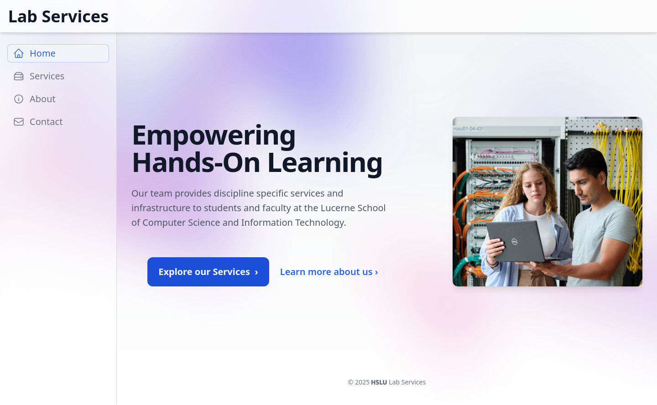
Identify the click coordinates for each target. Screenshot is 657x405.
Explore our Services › (208, 271)
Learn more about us (329, 271)
